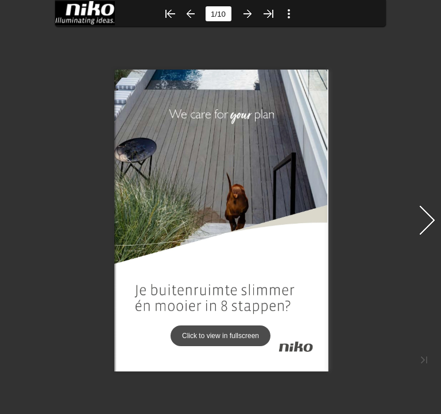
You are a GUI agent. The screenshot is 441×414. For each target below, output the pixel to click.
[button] (170, 13)
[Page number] (218, 13)
